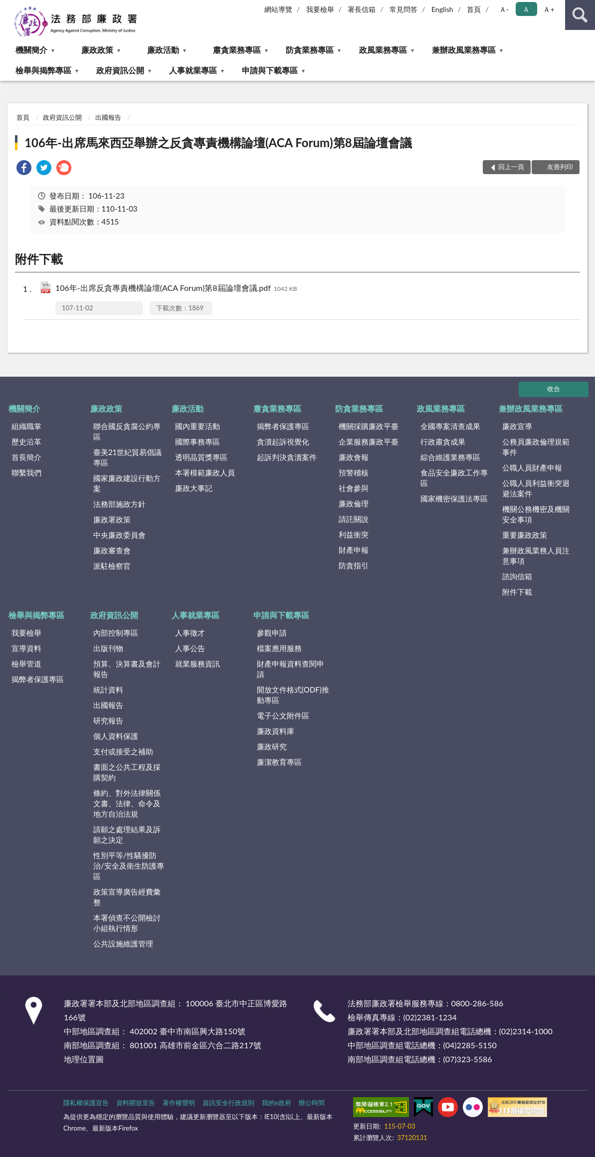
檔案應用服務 (279, 648)
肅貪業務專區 (237, 49)
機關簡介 (31, 49)
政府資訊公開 (120, 70)
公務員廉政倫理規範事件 (536, 447)
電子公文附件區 (283, 715)
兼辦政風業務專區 (464, 49)
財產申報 (354, 549)
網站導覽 (278, 9)
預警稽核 (354, 472)
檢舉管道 (26, 663)
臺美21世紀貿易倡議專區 (127, 457)
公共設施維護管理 (123, 943)
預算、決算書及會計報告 (127, 669)
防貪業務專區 (310, 49)
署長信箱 (362, 9)
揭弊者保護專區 (283, 426)
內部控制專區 (115, 632)
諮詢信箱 (517, 576)
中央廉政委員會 (119, 534)
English (442, 9)
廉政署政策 (112, 519)
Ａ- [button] (504, 9)
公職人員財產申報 (532, 467)
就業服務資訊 (197, 663)
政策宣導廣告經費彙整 (127, 897)
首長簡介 (26, 457)
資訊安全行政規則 (228, 1103)
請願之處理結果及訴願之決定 (127, 834)
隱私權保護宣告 (86, 1103)
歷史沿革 (26, 441)
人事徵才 (190, 632)
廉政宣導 (517, 426)
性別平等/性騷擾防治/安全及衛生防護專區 (128, 866)
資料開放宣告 (135, 1103)
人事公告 (190, 648)
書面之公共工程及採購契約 (127, 772)
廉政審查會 (112, 550)
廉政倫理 (354, 503)
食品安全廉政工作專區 (454, 477)
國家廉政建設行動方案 (127, 483)
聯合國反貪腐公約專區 (127, 431)
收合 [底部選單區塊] (553, 389)
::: (7, 7)
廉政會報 (354, 457)
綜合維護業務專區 (450, 457)
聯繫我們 (26, 472)
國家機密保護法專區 (454, 498)
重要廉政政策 (524, 534)
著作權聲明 (179, 1103)
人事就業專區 (193, 70)
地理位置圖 (84, 1059)
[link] (23, 169)
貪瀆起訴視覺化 (283, 441)
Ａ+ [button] (548, 9)
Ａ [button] (526, 9)
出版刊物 (108, 648)
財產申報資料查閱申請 (290, 669)
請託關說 (354, 518)
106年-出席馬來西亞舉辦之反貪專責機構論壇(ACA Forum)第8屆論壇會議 (217, 142)
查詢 (580, 15)
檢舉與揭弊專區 (43, 70)
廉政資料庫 (275, 730)
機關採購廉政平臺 (368, 426)
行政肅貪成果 (442, 441)
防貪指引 (354, 565)
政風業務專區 (383, 49)
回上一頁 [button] (511, 167)
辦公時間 (312, 1103)
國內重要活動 (197, 426)
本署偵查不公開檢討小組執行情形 (127, 922)
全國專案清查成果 (450, 426)
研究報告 (108, 720)
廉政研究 (272, 746)
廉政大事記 (193, 487)
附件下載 (517, 591)
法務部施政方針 (119, 503)
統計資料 (108, 689)
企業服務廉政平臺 (368, 441)
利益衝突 (354, 534)
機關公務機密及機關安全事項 (536, 514)
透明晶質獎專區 (201, 457)
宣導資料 (26, 648)
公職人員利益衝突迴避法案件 (536, 488)
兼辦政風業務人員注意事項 (536, 555)
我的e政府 (276, 1103)
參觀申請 (272, 632)
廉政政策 (97, 49)
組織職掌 (26, 426)
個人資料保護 (115, 735)
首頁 (474, 9)
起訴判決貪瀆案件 (287, 457)
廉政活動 (163, 49)
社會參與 (354, 487)
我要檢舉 (320, 9)
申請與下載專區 (270, 70)
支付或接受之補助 (123, 751)
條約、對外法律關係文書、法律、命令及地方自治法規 (127, 803)
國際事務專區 (197, 441)
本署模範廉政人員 (205, 472)
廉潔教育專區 (279, 761)
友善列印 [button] (560, 167)
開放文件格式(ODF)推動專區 (293, 694)
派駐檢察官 (112, 565)
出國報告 (108, 117)
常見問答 (403, 9)
